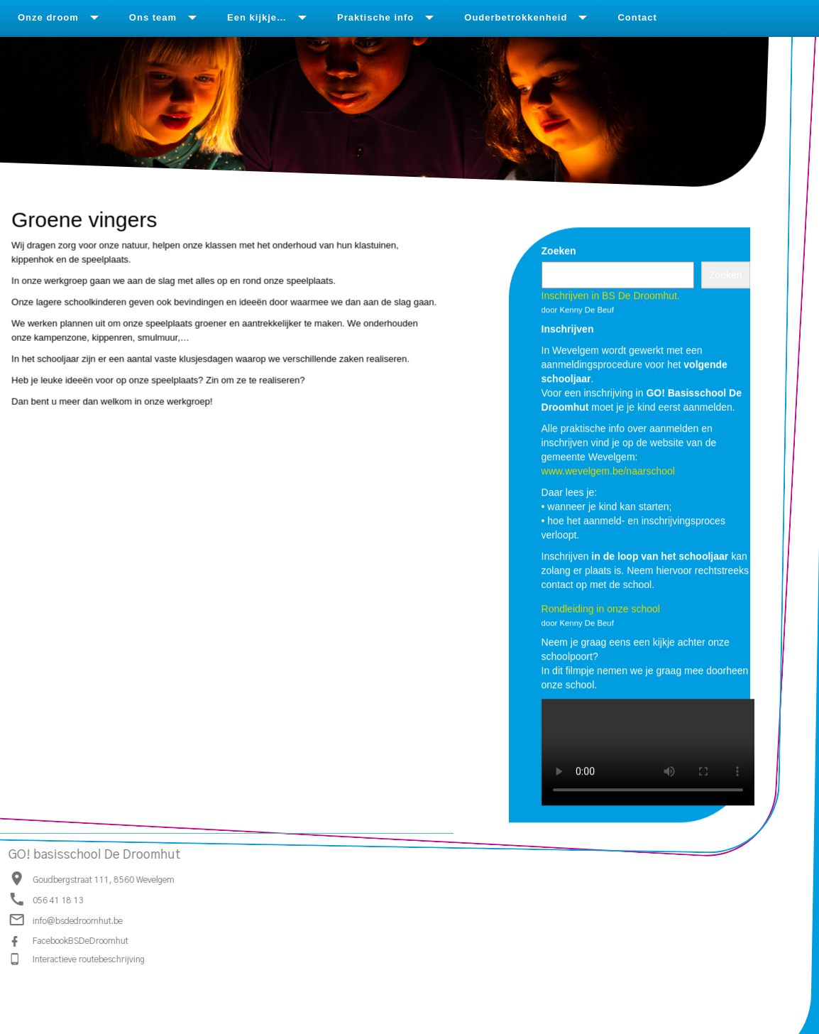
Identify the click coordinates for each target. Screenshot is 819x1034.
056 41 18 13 (57, 900)
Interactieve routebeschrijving (88, 958)
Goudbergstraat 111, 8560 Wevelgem (103, 879)
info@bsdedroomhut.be (77, 921)
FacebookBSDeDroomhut (80, 940)
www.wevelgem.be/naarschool (608, 471)
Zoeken (559, 250)
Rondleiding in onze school (601, 608)
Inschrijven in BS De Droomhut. (611, 295)
